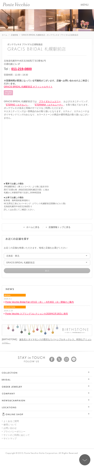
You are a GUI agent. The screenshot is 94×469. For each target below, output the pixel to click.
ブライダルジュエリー (50, 101)
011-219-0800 (21, 69)
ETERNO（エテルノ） (17, 104)
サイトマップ (10, 438)
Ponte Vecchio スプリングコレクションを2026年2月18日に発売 (36, 313)
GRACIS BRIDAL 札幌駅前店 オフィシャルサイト (28, 86)
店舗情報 (14, 35)
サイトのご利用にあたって (16, 435)
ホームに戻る (32, 227)
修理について (10, 424)
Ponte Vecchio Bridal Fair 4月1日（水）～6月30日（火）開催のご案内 (39, 302)
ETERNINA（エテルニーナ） (49, 104)
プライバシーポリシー (14, 431)
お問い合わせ (10, 428)
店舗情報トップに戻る (59, 227)
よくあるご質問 (11, 421)
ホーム (4, 35)
